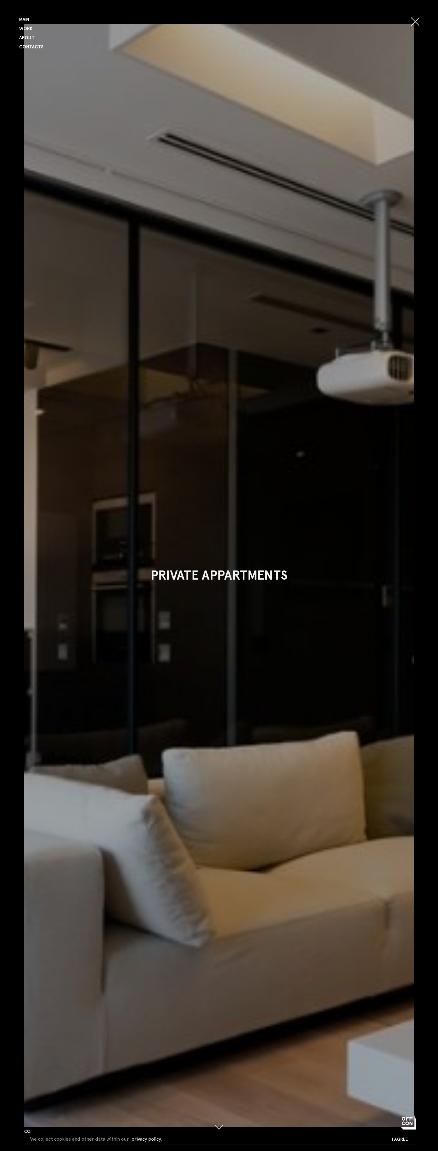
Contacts (31, 47)
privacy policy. (146, 1139)
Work (26, 28)
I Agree (400, 1139)
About (27, 38)
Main (24, 19)
